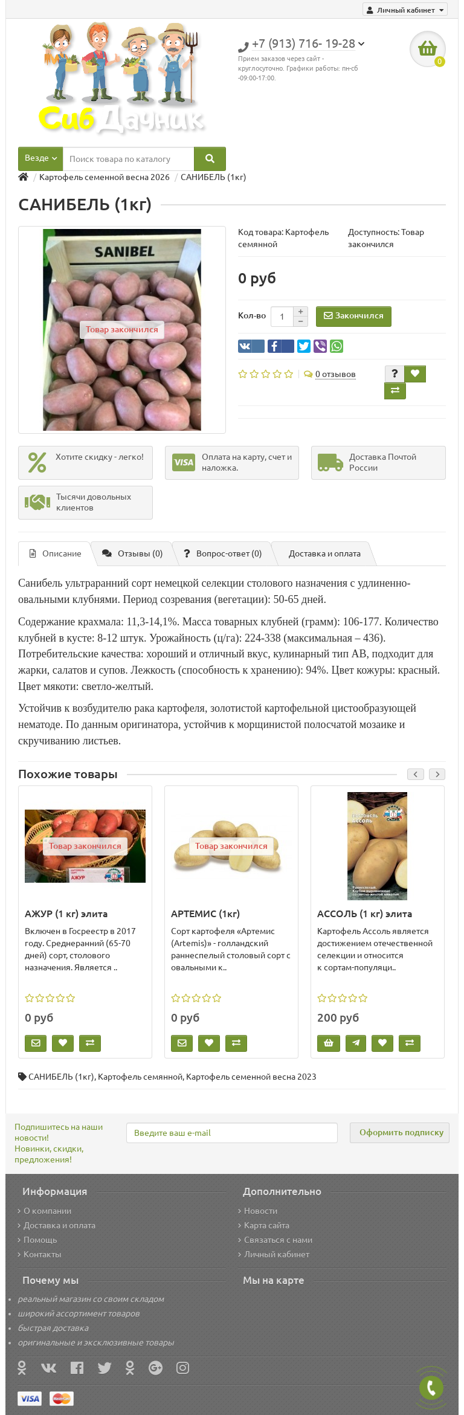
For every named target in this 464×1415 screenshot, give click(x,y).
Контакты (40, 1254)
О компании (44, 1211)
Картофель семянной (140, 1076)
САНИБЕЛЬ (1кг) (61, 1076)
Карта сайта (263, 1225)
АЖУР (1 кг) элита (66, 913)
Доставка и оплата (325, 553)
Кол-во (252, 315)
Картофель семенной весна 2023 (251, 1076)
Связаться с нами (275, 1240)
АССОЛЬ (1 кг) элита (365, 913)
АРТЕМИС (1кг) (205, 913)
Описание (56, 553)
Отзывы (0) (132, 553)
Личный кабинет (273, 1254)
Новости (257, 1211)
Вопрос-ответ (223, 553)
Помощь (37, 1240)
